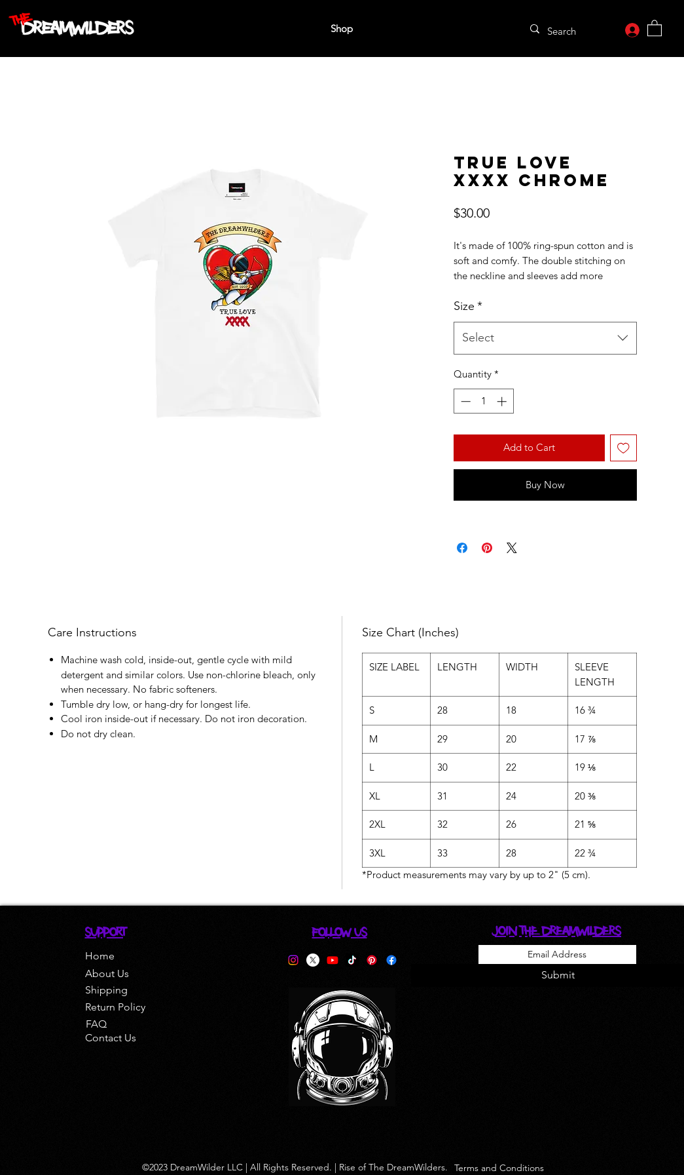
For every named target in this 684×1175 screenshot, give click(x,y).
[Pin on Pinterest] (487, 548)
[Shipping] (106, 990)
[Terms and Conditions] (499, 1167)
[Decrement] (464, 401)
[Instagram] (293, 960)
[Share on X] (512, 548)
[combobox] (545, 338)
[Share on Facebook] (462, 548)
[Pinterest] (371, 960)
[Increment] (503, 401)
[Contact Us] (110, 1038)
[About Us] (107, 973)
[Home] (100, 956)
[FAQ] (96, 1024)
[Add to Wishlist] (623, 447)
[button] (654, 27)
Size (468, 306)
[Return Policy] (115, 1007)
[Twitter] (312, 960)
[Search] (565, 31)
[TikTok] (352, 960)
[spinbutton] (483, 401)
